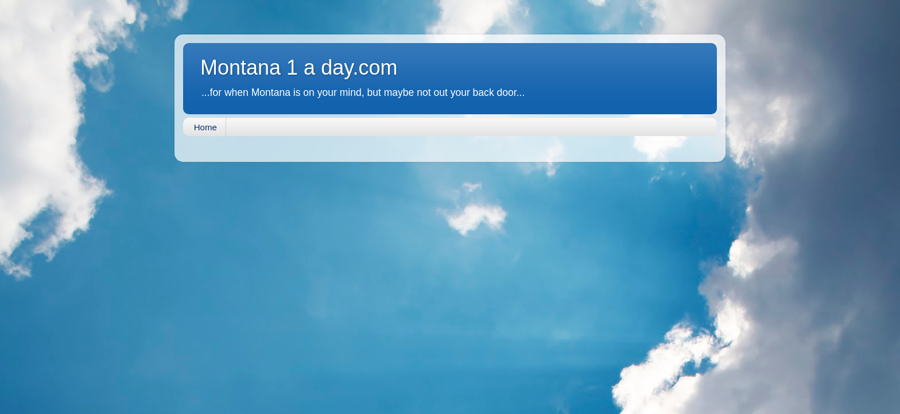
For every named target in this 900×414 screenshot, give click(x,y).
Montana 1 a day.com (299, 67)
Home (205, 127)
